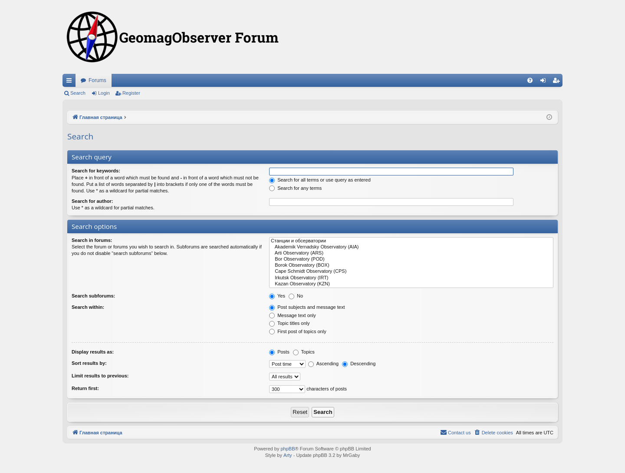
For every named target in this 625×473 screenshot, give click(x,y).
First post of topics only (297, 331)
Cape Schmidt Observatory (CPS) (411, 271)
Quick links (71, 82)
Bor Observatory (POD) (411, 259)
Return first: (85, 388)
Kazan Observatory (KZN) (411, 284)
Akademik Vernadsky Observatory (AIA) (411, 247)
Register (131, 93)
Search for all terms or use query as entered (320, 179)
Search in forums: (92, 240)
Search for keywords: (96, 170)
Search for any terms (295, 188)
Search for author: (92, 201)
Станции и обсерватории (411, 241)
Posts (279, 351)
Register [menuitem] (557, 82)
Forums (97, 80)
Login (104, 93)
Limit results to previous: (100, 375)
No (296, 295)
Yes (277, 295)
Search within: (88, 307)
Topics (304, 351)
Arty (287, 455)
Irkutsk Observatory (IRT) (411, 278)
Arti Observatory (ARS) (411, 253)
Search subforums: (93, 295)
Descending (358, 363)
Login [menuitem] (544, 82)
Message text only (292, 315)
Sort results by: (89, 363)
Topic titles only (289, 323)
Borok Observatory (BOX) (411, 265)
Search (78, 93)
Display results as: (93, 351)
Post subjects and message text (307, 307)
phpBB (287, 448)
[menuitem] (529, 80)
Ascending (323, 363)
